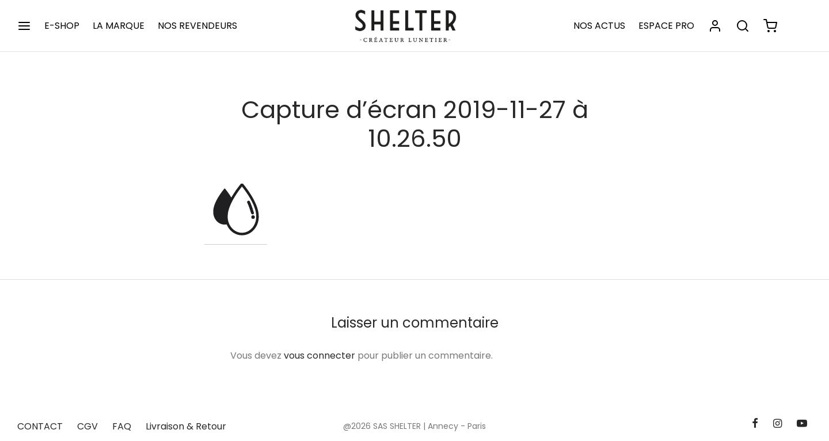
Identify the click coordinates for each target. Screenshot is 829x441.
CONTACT (40, 426)
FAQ (121, 426)
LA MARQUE (118, 25)
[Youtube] (802, 424)
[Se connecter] (715, 26)
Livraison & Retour (186, 426)
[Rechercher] (743, 26)
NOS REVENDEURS (197, 25)
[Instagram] (777, 424)
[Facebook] (754, 424)
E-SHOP (61, 25)
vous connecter (319, 355)
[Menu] (24, 26)
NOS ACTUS (599, 25)
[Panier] (770, 26)
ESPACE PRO (666, 25)
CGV (87, 426)
